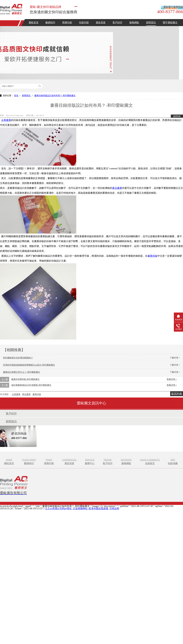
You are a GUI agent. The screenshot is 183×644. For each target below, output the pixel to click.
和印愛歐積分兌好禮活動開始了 (18, 358)
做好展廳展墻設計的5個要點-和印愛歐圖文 (31, 385)
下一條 (4, 385)
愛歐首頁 (33, 22)
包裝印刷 (84, 22)
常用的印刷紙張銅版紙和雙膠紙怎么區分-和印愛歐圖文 (29, 365)
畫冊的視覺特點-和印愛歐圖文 (25, 379)
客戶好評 (117, 22)
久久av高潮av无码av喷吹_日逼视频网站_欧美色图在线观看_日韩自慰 (82, 508)
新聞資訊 (151, 22)
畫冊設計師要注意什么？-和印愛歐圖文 (21, 372)
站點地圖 (173, 461)
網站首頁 (9, 461)
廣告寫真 (101, 22)
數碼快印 (50, 22)
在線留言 (150, 461)
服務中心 (90, 461)
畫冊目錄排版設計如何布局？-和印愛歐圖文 (55, 95)
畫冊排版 (152, 256)
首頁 (16, 95)
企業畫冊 (6, 120)
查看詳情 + (172, 379)
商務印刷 (67, 22)
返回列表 (177, 116)
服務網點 (134, 22)
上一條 (4, 379)
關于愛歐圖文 (170, 22)
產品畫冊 (117, 188)
